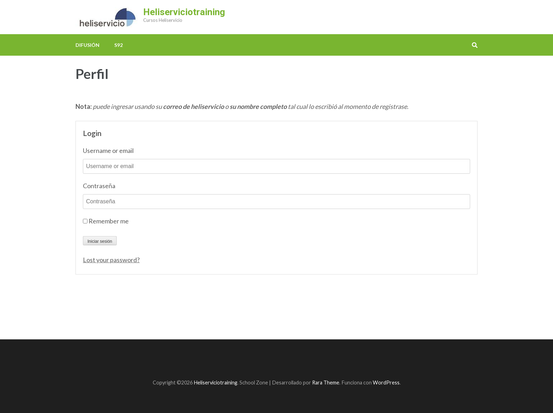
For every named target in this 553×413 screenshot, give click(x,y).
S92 (118, 45)
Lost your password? (111, 260)
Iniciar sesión (99, 241)
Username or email (108, 150)
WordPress (386, 383)
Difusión (87, 45)
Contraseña (99, 186)
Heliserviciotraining (184, 12)
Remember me (106, 221)
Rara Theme (325, 383)
